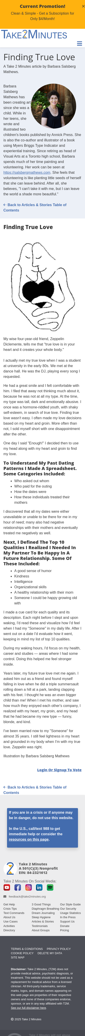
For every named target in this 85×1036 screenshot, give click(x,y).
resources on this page (29, 839)
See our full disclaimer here (28, 1007)
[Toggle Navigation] (79, 43)
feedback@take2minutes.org (27, 896)
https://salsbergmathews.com (26, 172)
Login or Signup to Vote (59, 769)
